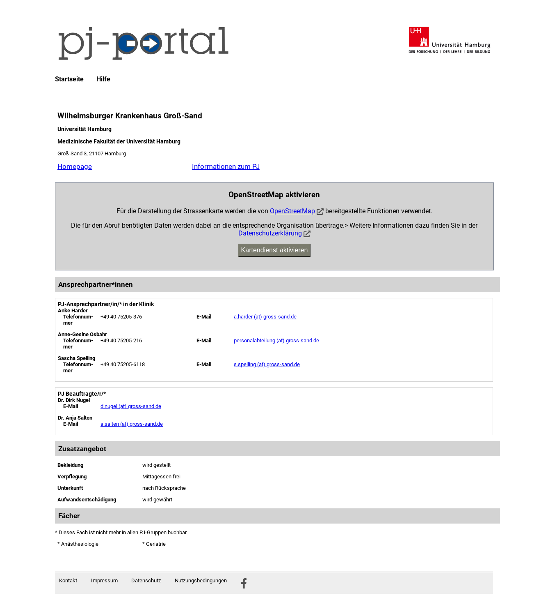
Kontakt (68, 580)
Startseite (69, 79)
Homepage (74, 166)
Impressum (104, 580)
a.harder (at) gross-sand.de (265, 317)
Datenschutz (146, 580)
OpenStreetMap (292, 211)
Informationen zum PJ (226, 166)
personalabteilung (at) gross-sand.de (276, 340)
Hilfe (103, 79)
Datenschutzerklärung (270, 233)
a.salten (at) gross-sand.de (131, 424)
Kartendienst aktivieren (274, 250)
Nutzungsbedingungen (201, 580)
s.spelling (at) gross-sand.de (267, 364)
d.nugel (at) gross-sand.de (130, 406)
